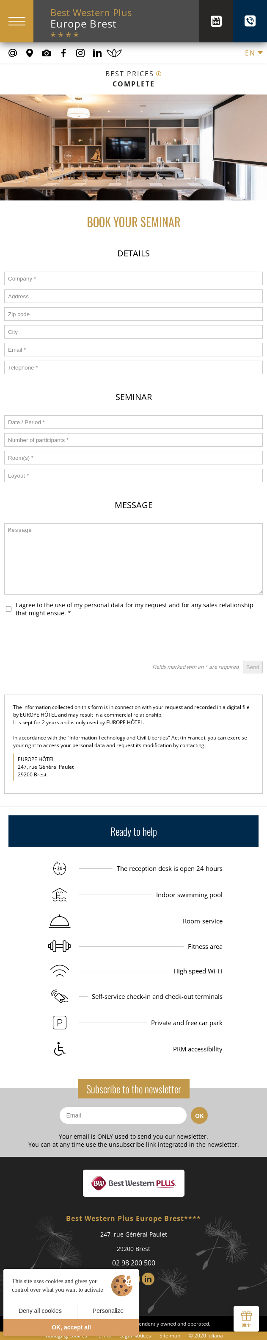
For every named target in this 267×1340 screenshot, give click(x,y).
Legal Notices (135, 1335)
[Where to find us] (29, 53)
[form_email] (133, 349)
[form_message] (133, 559)
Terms (103, 1335)
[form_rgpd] (8, 609)
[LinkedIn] (148, 1279)
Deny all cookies (40, 1310)
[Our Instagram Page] (80, 53)
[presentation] (198, 639)
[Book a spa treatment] (114, 53)
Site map (170, 1335)
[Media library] (46, 53)
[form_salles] (133, 457)
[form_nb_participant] (133, 440)
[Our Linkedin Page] (97, 53)
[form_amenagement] (133, 475)
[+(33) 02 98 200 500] (250, 21)
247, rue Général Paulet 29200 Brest (133, 1241)
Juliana (215, 1335)
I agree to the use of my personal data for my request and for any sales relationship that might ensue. (134, 609)
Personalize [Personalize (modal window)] (108, 1310)
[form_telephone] (133, 367)
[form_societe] (133, 278)
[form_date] (133, 422)
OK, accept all (71, 1327)
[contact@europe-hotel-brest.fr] (12, 53)
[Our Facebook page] (63, 53)
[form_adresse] (133, 296)
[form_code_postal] (133, 314)
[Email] (123, 1115)
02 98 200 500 (133, 1263)
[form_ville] (133, 332)
